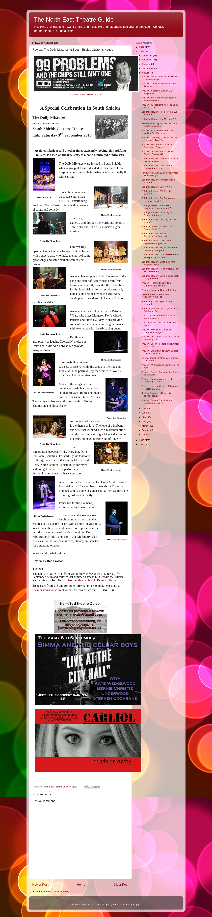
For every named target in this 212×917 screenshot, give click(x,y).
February (147, 430)
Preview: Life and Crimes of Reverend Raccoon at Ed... (160, 387)
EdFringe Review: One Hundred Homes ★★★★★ (157, 167)
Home (81, 884)
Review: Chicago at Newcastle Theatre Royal (156, 394)
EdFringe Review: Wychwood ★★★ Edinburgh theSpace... (159, 249)
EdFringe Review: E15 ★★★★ (157, 187)
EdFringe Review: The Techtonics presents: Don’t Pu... (158, 199)
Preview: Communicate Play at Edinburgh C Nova (156, 380)
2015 (142, 440)
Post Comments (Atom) (57, 891)
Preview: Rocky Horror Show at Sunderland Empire (157, 145)
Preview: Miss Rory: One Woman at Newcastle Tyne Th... (159, 138)
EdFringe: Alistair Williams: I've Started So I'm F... (156, 227)
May (144, 417)
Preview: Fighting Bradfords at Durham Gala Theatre (156, 284)
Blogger (137, 904)
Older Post (121, 884)
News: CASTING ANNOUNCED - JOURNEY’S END (158, 295)
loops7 (116, 904)
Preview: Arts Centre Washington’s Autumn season (158, 99)
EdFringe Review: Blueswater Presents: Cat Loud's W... (156, 234)
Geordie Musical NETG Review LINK (91, 580)
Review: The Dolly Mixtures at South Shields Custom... (159, 124)
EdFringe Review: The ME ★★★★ (159, 119)
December (147, 55)
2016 (142, 51)
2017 (142, 47)
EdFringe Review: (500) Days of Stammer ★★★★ (157, 213)
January (146, 434)
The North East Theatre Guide (74, 19)
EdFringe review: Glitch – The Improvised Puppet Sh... (156, 241)
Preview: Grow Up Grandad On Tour (159, 290)
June (144, 413)
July (144, 408)
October (146, 64)
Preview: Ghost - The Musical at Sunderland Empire (157, 401)
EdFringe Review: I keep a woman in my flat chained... (159, 160)
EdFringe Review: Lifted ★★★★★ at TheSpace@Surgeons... (160, 256)
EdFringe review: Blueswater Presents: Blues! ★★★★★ (156, 206)
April (144, 421)
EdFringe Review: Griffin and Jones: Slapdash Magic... (159, 263)
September (148, 68)
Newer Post (40, 884)
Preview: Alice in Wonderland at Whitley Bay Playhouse (157, 131)
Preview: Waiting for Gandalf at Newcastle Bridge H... (156, 331)
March (145, 426)
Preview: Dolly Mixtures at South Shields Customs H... (157, 152)
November (147, 59)
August (146, 73)
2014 (142, 444)
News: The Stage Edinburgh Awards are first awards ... (159, 317)
